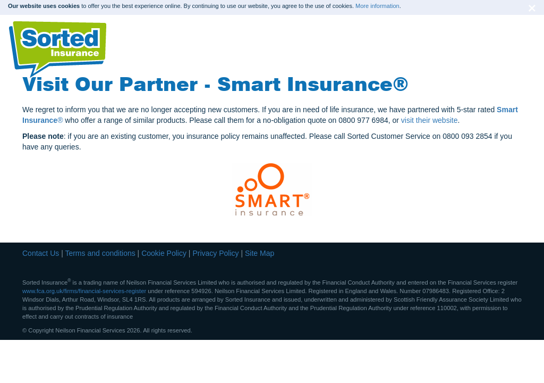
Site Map (259, 253)
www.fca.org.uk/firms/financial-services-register (84, 291)
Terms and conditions (100, 253)
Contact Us (40, 253)
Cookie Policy (163, 253)
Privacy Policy (215, 253)
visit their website (429, 120)
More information (377, 6)
